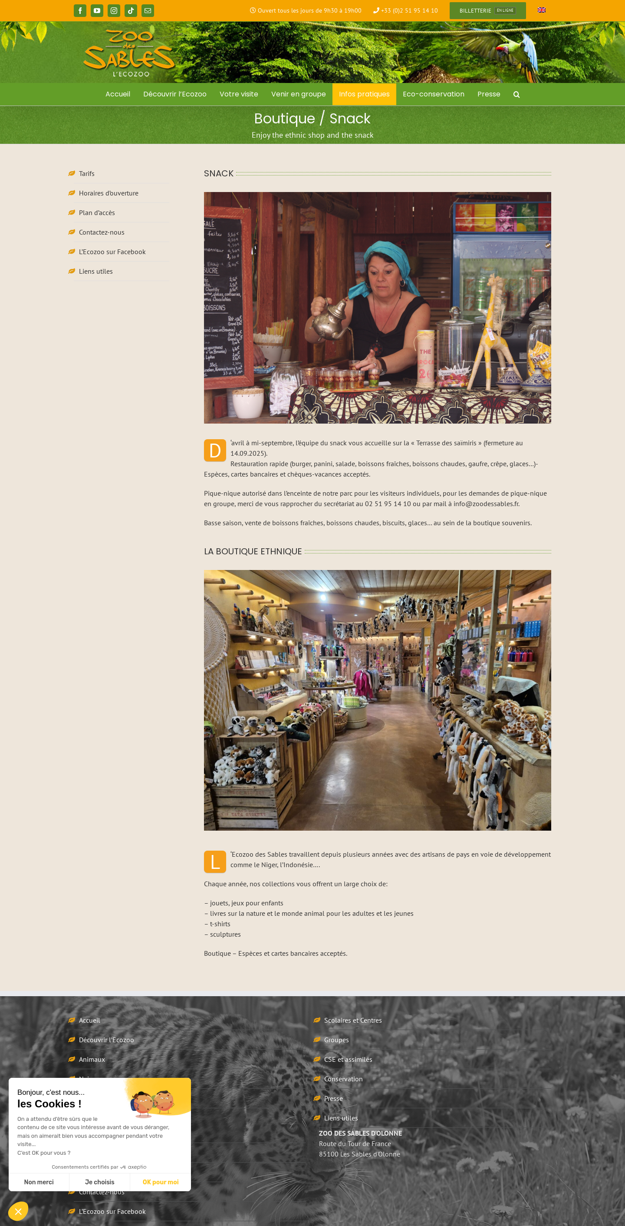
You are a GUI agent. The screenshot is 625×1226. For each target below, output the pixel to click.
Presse (333, 1098)
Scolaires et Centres (353, 1020)
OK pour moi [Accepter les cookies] (161, 1182)
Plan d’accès (97, 212)
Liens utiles (96, 271)
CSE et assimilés (348, 1059)
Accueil (89, 1020)
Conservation (343, 1078)
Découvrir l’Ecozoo (106, 1039)
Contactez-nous (102, 232)
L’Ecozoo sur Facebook (112, 251)
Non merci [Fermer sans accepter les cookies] (38, 1182)
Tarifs (87, 173)
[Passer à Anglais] (541, 10)
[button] (516, 94)
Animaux (92, 1059)
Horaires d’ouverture (108, 193)
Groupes (336, 1039)
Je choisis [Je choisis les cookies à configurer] (100, 1182)
